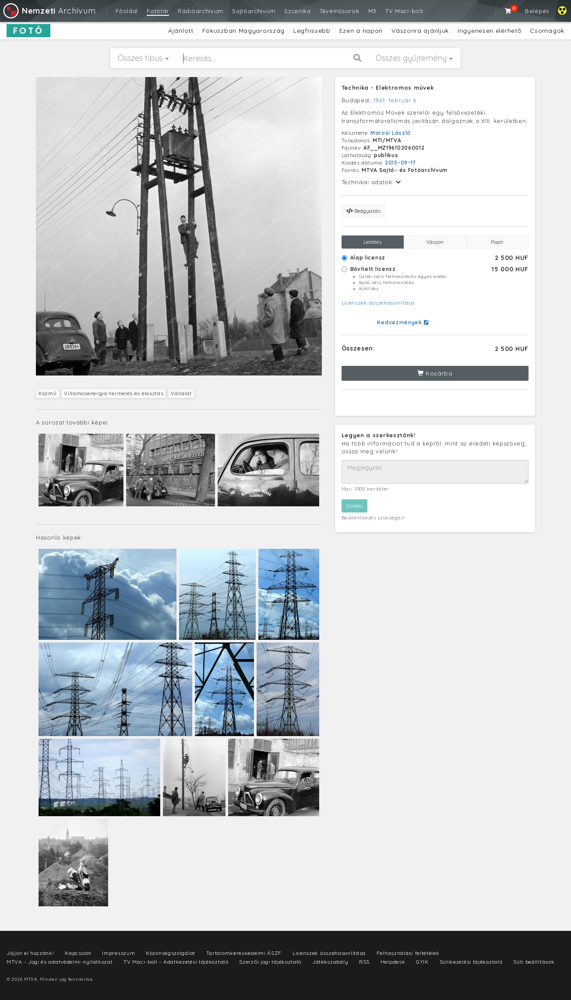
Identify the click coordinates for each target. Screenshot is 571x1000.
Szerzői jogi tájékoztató (270, 961)
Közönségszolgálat (170, 953)
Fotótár (158, 10)
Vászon (435, 242)
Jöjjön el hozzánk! (30, 953)
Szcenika (297, 10)
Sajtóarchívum (253, 10)
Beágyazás (363, 210)
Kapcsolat (78, 953)
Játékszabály (330, 961)
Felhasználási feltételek (408, 953)
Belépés (537, 10)
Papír (497, 242)
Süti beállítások (533, 961)
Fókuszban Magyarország (243, 31)
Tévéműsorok (340, 10)
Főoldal (127, 10)
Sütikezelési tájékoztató (471, 961)
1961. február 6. (396, 100)
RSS (364, 961)
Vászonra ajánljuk (420, 31)
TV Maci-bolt (404, 10)
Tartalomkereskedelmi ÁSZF (244, 953)
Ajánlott (181, 31)
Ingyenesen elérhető (489, 31)
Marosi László (390, 133)
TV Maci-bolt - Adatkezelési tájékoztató (175, 961)
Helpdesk (393, 961)
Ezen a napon (361, 31)
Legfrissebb (312, 31)
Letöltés (372, 242)
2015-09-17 (400, 162)
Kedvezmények (402, 322)
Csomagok (547, 31)
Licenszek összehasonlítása (378, 302)
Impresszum (118, 953)
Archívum (48, 11)
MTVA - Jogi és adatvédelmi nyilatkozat (60, 961)
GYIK (422, 961)
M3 (372, 10)
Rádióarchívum (200, 10)
